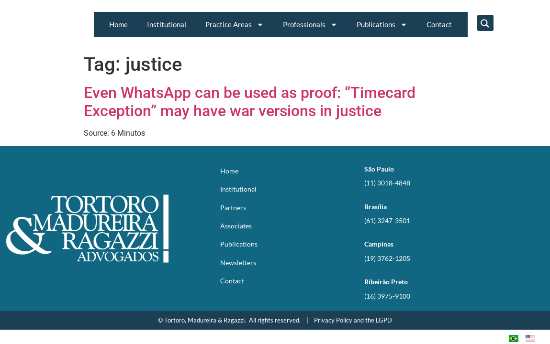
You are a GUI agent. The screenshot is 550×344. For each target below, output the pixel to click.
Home (118, 24)
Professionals (310, 24)
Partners (233, 208)
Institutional (166, 24)
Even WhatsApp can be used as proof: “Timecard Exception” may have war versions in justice (249, 102)
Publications (382, 24)
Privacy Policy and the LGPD (353, 320)
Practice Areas (234, 24)
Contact (439, 24)
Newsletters (238, 262)
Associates (236, 226)
